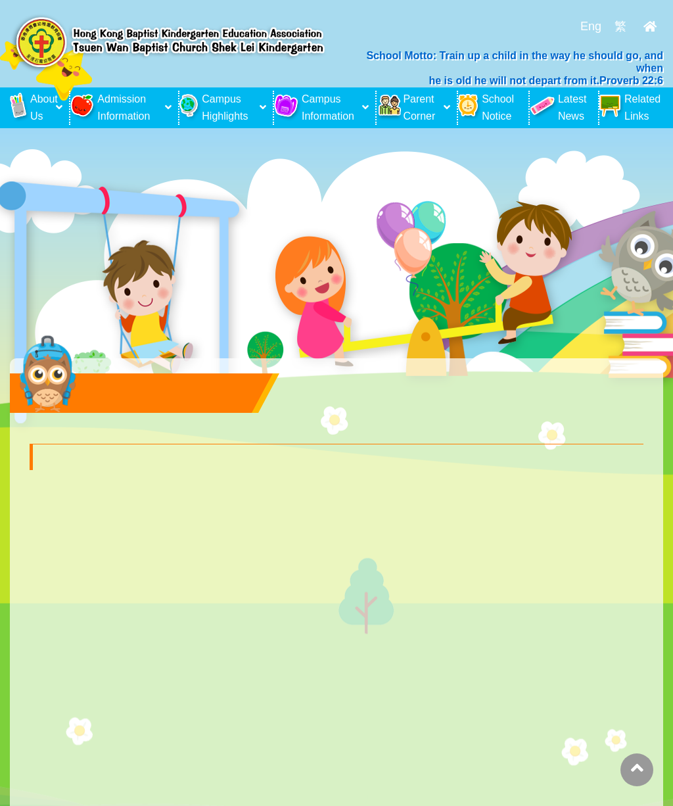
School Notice (486, 107)
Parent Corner (406, 107)
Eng (590, 26)
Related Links (630, 107)
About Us (31, 107)
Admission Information (110, 107)
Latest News (558, 107)
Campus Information (314, 107)
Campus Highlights (213, 107)
